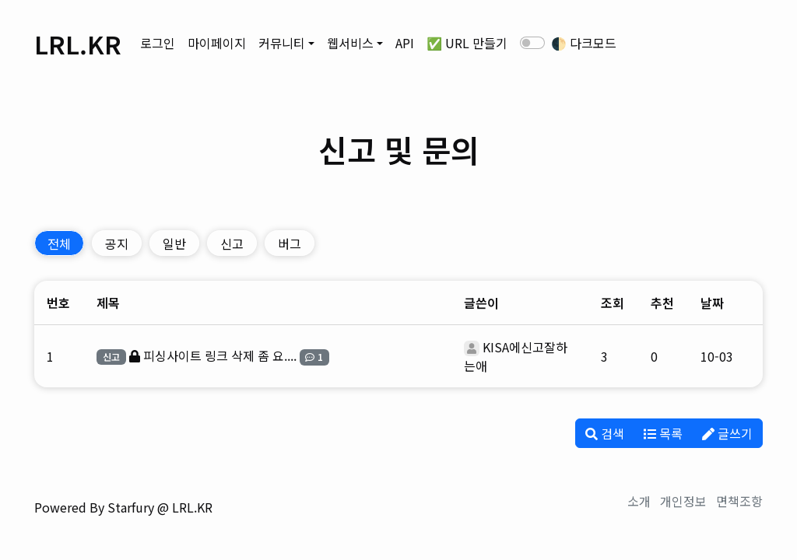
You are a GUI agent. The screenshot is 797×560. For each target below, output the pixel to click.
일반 (174, 243)
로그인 (157, 42)
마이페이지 (217, 42)
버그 (289, 243)
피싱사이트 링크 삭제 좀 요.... (220, 355)
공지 (116, 243)
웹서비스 (350, 42)
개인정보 (683, 501)
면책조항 (739, 501)
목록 (663, 433)
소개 (639, 501)
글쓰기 (727, 433)
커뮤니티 (281, 42)
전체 (59, 243)
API (404, 42)
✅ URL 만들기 (467, 42)
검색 (604, 433)
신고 (232, 243)
